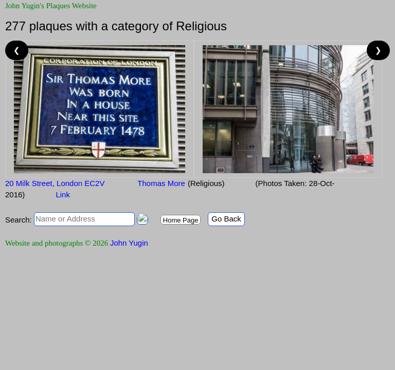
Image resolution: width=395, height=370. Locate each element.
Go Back (226, 218)
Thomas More (160, 183)
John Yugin (129, 242)
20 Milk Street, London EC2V (54, 183)
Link (63, 194)
